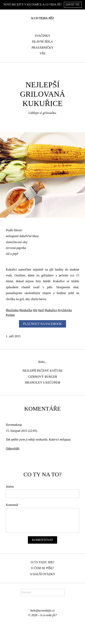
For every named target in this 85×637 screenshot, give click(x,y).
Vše (42, 53)
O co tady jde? (42, 562)
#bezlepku (12, 310)
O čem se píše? (42, 568)
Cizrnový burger (42, 376)
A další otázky (42, 574)
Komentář (12, 504)
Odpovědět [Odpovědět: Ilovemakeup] (12, 448)
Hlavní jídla (42, 41)
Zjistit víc (72, 4)
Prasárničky (42, 47)
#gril (41, 310)
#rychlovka (65, 310)
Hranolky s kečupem (42, 382)
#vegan (10, 314)
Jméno (10, 486)
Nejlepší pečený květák (42, 370)
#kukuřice (51, 310)
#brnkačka (25, 310)
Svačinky (42, 35)
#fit (35, 310)
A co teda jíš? (42, 18)
